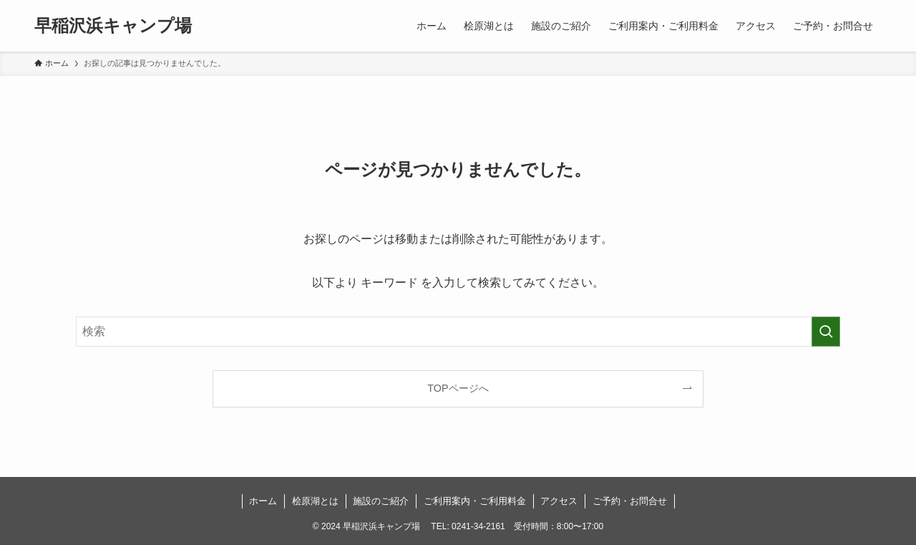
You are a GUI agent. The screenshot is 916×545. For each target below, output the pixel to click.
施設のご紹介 (381, 501)
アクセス (559, 501)
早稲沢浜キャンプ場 (113, 25)
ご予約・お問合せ (630, 501)
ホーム (263, 501)
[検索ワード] (458, 332)
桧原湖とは (315, 501)
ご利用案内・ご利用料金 (475, 501)
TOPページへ (457, 388)
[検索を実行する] (826, 332)
